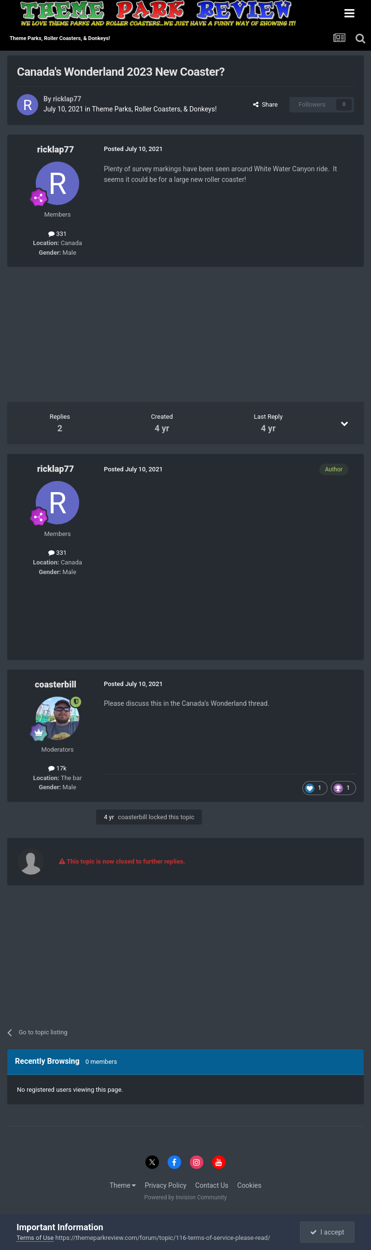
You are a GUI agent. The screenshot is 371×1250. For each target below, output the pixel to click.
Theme (123, 1185)
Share (265, 104)
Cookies (249, 1185)
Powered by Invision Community (185, 1197)
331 (57, 233)
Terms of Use (35, 1237)
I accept (327, 1232)
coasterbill (55, 684)
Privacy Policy (165, 1185)
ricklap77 (67, 99)
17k (57, 768)
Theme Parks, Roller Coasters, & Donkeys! (154, 109)
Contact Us (211, 1185)
